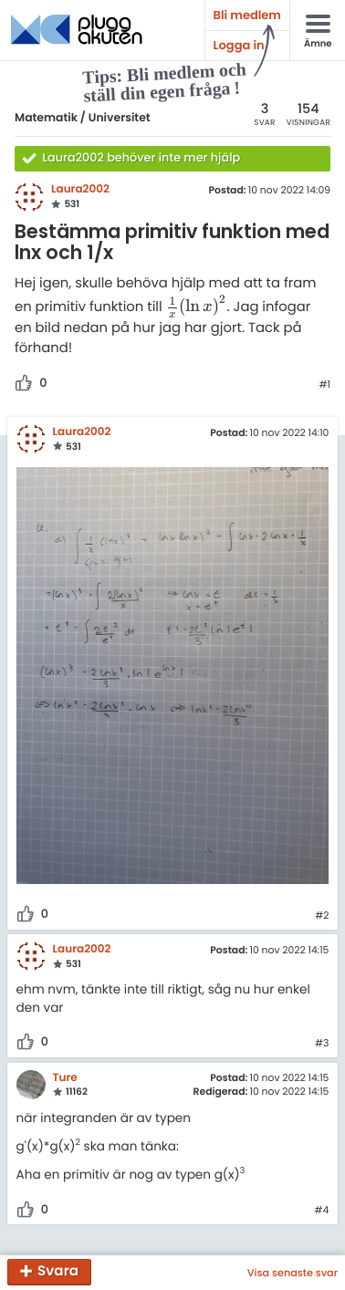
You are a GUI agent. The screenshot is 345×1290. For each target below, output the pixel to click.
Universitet (120, 118)
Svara (57, 1272)
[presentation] (196, 307)
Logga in (239, 45)
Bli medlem (247, 15)
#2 (322, 916)
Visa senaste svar (292, 1272)
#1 (324, 385)
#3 (322, 1043)
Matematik (46, 118)
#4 (322, 1210)
